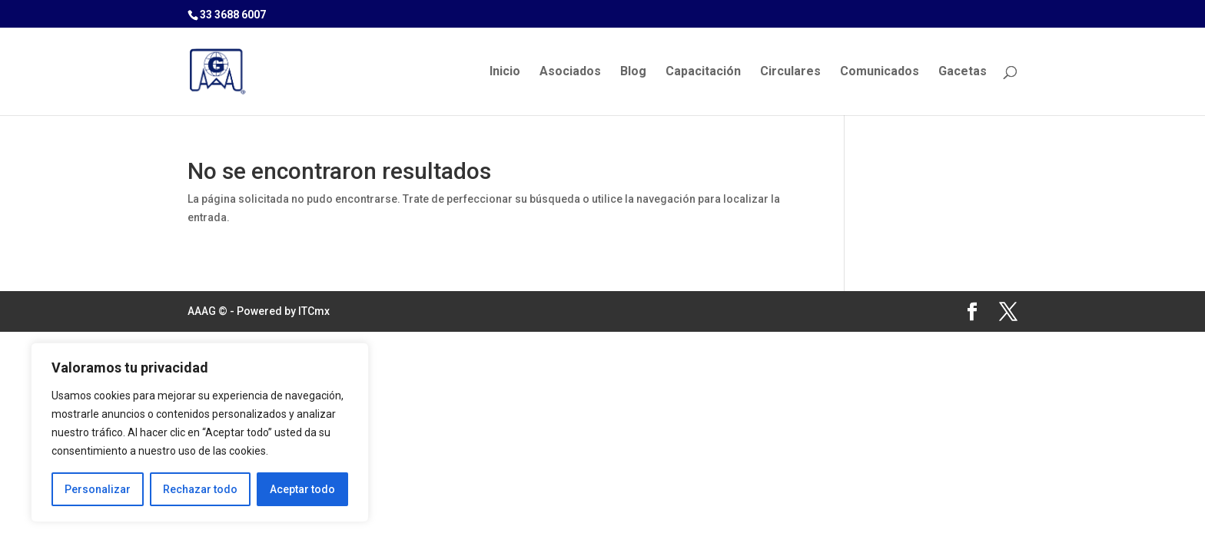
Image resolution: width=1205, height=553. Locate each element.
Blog (633, 72)
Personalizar (98, 489)
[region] (200, 432)
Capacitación (703, 72)
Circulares (790, 72)
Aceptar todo (302, 489)
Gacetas (962, 72)
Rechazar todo (200, 489)
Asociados (570, 72)
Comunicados (879, 72)
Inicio (505, 72)
